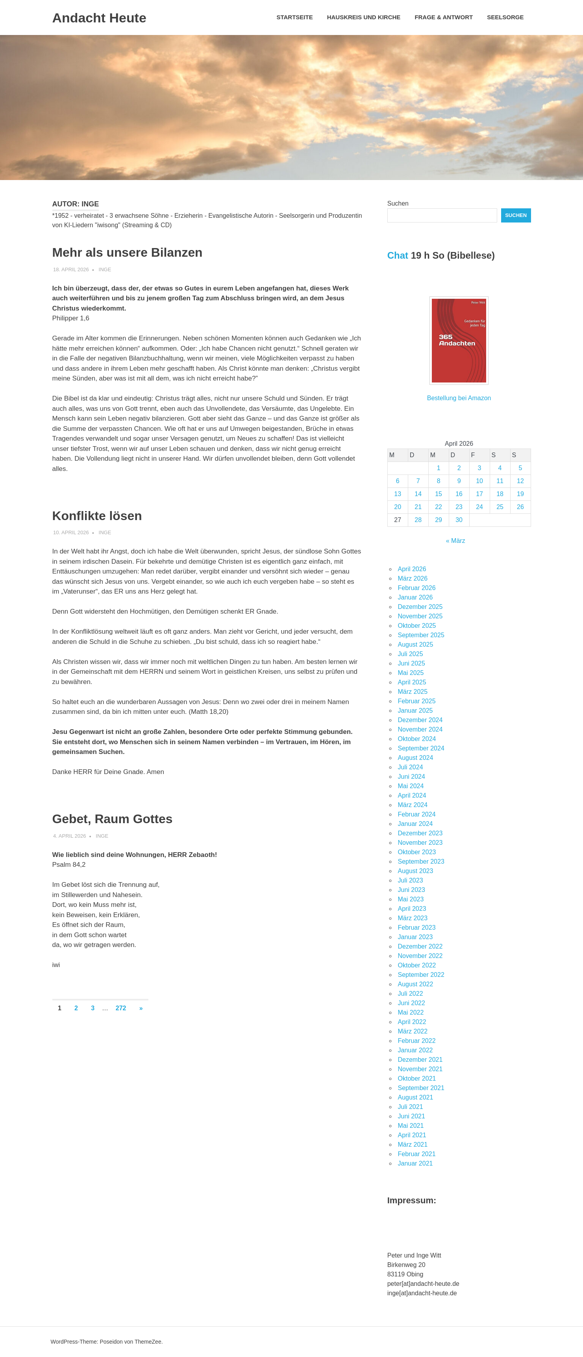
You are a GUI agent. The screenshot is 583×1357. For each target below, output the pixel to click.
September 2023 (421, 861)
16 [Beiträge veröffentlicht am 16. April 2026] (459, 494)
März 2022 (413, 1031)
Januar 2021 (415, 1163)
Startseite (294, 17)
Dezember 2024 (420, 720)
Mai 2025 (411, 672)
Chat (397, 255)
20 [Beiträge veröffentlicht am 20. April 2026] (397, 507)
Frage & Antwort (444, 17)
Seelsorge (505, 17)
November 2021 (420, 1069)
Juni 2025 (411, 663)
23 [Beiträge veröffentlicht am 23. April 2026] (459, 507)
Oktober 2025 (417, 625)
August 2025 (415, 644)
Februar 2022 (417, 1040)
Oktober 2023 (417, 852)
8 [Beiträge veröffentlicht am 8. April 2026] (438, 481)
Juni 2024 (411, 776)
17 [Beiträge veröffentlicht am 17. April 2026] (479, 494)
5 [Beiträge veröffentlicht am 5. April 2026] (520, 468)
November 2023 (420, 842)
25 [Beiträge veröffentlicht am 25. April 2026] (499, 507)
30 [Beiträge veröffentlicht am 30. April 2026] (459, 520)
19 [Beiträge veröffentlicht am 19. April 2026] (520, 494)
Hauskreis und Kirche (364, 17)
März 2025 (413, 691)
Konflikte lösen (108, 514)
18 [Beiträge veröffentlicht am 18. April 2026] (499, 494)
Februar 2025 (417, 701)
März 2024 (413, 805)
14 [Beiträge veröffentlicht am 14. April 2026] (418, 494)
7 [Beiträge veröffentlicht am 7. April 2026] (418, 481)
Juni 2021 (411, 1116)
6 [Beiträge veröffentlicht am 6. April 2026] (398, 481)
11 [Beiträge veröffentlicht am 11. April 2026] (499, 481)
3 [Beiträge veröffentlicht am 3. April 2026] (479, 468)
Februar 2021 (417, 1154)
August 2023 (415, 871)
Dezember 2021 (420, 1059)
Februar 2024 (417, 814)
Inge (105, 269)
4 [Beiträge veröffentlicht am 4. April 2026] (500, 468)
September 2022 (421, 974)
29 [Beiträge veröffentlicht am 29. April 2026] (438, 520)
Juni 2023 (411, 889)
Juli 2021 (410, 1106)
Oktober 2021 (417, 1078)
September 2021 (421, 1088)
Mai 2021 (411, 1125)
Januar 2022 (415, 1050)
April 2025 (412, 682)
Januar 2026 (415, 597)
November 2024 (420, 729)
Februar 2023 (417, 927)
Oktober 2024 (417, 739)
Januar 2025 (415, 710)
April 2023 (412, 908)
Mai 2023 (411, 899)
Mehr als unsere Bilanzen (146, 251)
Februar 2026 (417, 588)
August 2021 (415, 1097)
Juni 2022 (411, 1003)
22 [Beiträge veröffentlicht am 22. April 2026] (438, 507)
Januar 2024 (415, 823)
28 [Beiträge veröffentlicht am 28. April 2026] (418, 520)
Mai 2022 (411, 1012)
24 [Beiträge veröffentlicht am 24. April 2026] (479, 507)
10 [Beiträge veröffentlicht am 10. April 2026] (479, 481)
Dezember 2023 (420, 833)
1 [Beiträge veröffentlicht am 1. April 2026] (438, 468)
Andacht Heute (105, 17)
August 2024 (415, 757)
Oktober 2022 (417, 965)
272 (121, 1008)
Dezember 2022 (420, 946)
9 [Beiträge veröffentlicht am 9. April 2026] (459, 481)
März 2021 (413, 1144)
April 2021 (412, 1135)
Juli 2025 (410, 654)
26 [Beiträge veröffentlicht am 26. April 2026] (520, 507)
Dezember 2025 (420, 606)
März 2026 (413, 578)
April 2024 (412, 795)
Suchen (398, 203)
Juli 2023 (410, 880)
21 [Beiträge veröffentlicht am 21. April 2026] (418, 507)
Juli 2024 (410, 767)
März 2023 (413, 918)
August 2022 (415, 984)
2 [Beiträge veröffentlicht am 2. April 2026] (459, 468)
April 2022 (412, 1022)
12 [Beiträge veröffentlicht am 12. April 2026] (520, 481)
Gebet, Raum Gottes (128, 817)
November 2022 (420, 955)
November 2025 (420, 616)
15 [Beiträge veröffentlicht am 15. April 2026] (438, 494)
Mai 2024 (411, 786)
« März (455, 540)
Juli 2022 (410, 993)
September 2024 (421, 748)
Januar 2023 (415, 937)
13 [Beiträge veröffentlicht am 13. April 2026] (397, 494)
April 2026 (412, 569)
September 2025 (421, 635)
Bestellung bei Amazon (459, 398)
